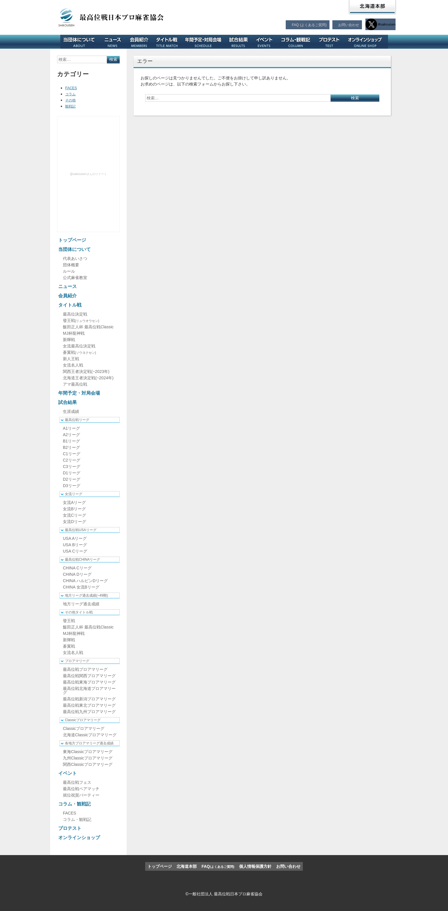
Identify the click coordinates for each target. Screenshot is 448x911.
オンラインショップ (367, 42)
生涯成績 (71, 411)
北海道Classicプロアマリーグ (89, 735)
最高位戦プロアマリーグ (85, 669)
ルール (69, 271)
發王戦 (81, 320)
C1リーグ (71, 453)
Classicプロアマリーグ (83, 720)
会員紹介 (141, 42)
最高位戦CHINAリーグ (82, 559)
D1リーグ (71, 473)
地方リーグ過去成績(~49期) (86, 595)
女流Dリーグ (74, 521)
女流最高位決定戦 (79, 346)
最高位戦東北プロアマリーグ (89, 705)
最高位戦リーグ (77, 420)
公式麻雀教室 (75, 277)
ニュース (115, 42)
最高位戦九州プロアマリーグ (89, 711)
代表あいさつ (75, 258)
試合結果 (240, 42)
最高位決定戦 (75, 314)
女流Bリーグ (74, 508)
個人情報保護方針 (255, 866)
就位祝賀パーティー (81, 795)
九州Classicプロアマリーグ (87, 758)
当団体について (81, 42)
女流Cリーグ (74, 515)
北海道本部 (372, 7)
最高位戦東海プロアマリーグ (89, 682)
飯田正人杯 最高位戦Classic (88, 327)
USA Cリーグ (75, 551)
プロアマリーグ (77, 661)
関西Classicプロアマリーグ (87, 764)
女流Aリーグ (74, 502)
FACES (72, 87)
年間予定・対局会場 (205, 42)
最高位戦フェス (77, 782)
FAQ (308, 24)
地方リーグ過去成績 (81, 604)
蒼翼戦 (79, 352)
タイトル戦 (169, 42)
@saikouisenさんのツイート (88, 174)
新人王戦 (71, 358)
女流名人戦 (73, 365)
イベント (266, 42)
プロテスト (331, 42)
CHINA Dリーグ (77, 574)
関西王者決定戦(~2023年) (86, 371)
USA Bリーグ (75, 544)
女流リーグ (73, 494)
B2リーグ (71, 447)
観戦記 (71, 106)
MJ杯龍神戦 (74, 333)
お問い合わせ (348, 24)
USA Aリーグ (75, 538)
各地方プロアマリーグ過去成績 (89, 743)
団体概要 (71, 265)
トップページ (72, 240)
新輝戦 (69, 339)
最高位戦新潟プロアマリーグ (89, 699)
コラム (71, 94)
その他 (71, 100)
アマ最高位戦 (75, 384)
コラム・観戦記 (297, 42)
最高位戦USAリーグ (80, 530)
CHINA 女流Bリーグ (81, 587)
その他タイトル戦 (79, 612)
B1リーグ (71, 441)
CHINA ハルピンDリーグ (85, 580)
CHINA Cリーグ (77, 568)
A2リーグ (71, 434)
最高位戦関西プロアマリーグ (89, 675)
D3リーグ (71, 485)
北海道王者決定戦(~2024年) (88, 378)
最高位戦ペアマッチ (81, 788)
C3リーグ (71, 466)
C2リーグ (71, 460)
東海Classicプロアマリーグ (87, 751)
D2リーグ (71, 479)
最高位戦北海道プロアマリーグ (89, 690)
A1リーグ (71, 428)
